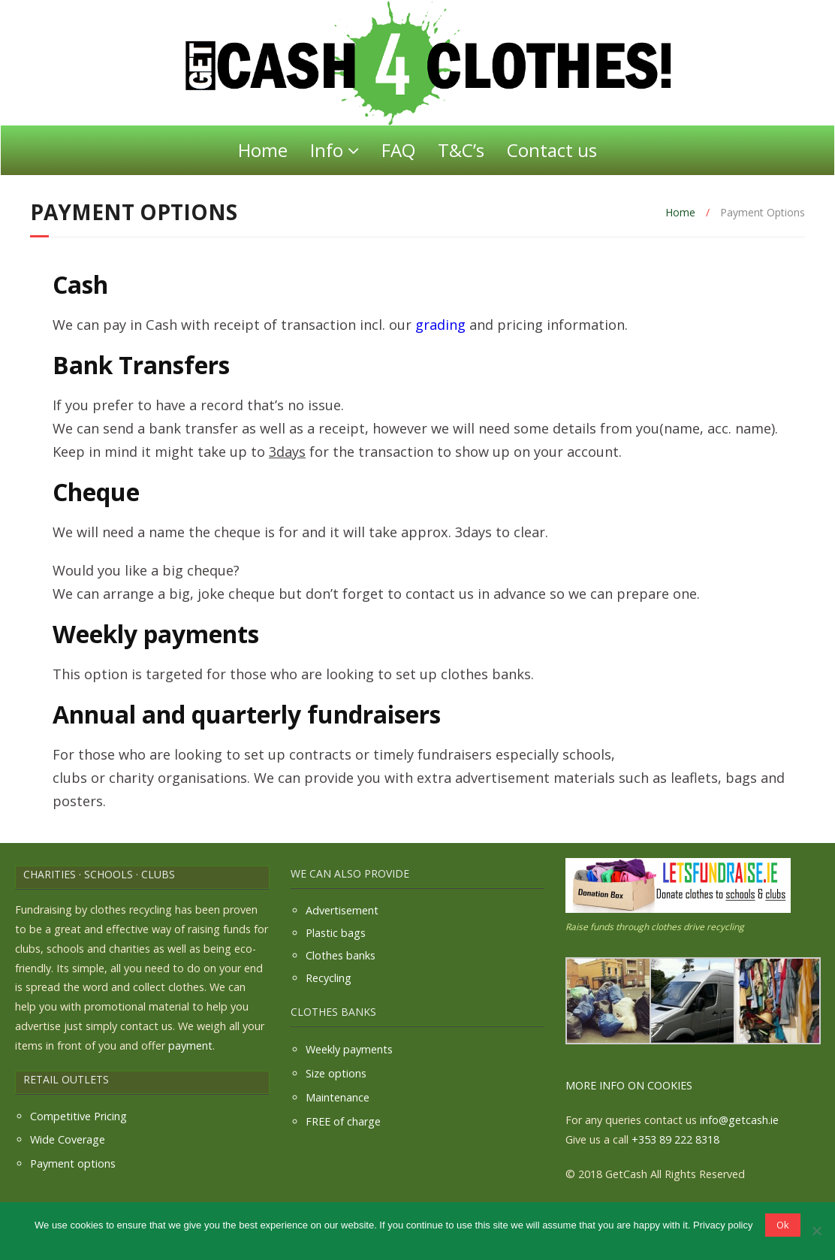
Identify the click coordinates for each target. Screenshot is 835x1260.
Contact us (552, 149)
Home (263, 149)
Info (326, 149)
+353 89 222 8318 (675, 1139)
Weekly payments (349, 1049)
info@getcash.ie (739, 1120)
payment (190, 1045)
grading (440, 325)
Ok (782, 1224)
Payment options (73, 1163)
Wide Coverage (67, 1139)
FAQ (398, 149)
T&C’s (461, 149)
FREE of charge (343, 1121)
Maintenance (337, 1097)
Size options (336, 1073)
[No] (816, 1230)
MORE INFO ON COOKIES (628, 1085)
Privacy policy (722, 1225)
